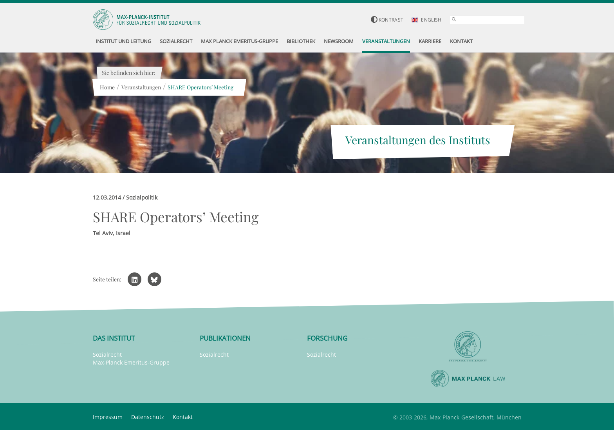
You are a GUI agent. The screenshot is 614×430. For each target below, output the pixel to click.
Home (107, 87)
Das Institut (114, 338)
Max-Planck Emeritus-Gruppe (131, 362)
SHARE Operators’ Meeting (200, 87)
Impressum (108, 417)
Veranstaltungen (141, 87)
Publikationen (225, 338)
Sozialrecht (107, 354)
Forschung (327, 338)
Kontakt (183, 417)
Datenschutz (147, 417)
